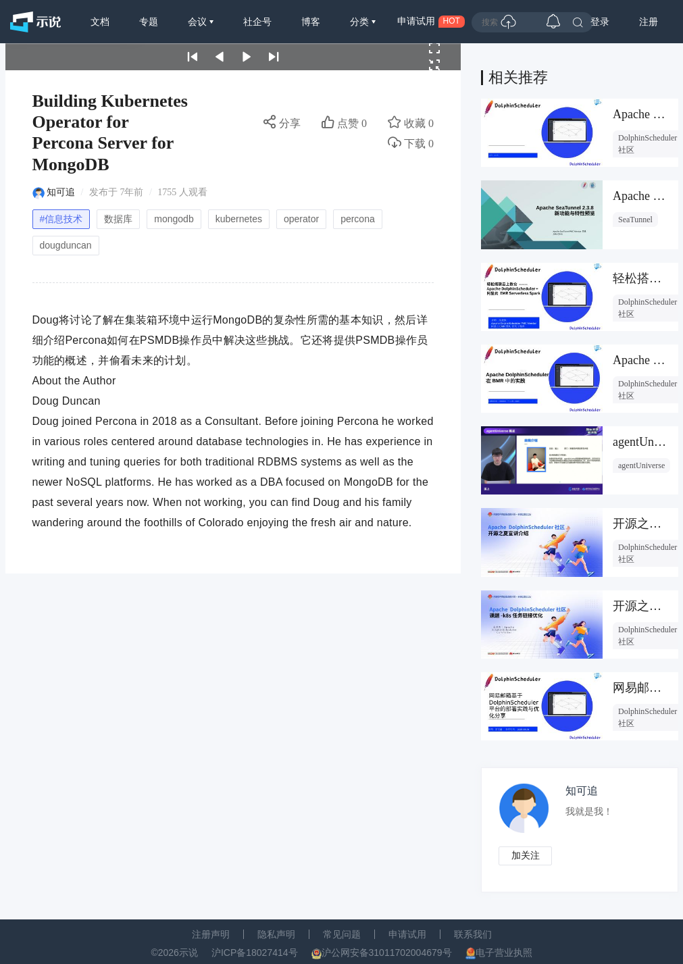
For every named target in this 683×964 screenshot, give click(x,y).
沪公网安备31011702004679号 (387, 953)
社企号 (257, 21)
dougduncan (66, 245)
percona (357, 218)
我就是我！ (589, 812)
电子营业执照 (504, 953)
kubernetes (239, 218)
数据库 (118, 218)
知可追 (61, 192)
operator (301, 218)
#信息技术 (61, 218)
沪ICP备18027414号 (254, 953)
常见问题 (342, 935)
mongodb (173, 218)
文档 (100, 21)
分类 (361, 21)
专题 (148, 21)
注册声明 (211, 935)
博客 (310, 21)
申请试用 (407, 935)
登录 (599, 21)
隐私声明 (276, 935)
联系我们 (473, 935)
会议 (198, 21)
